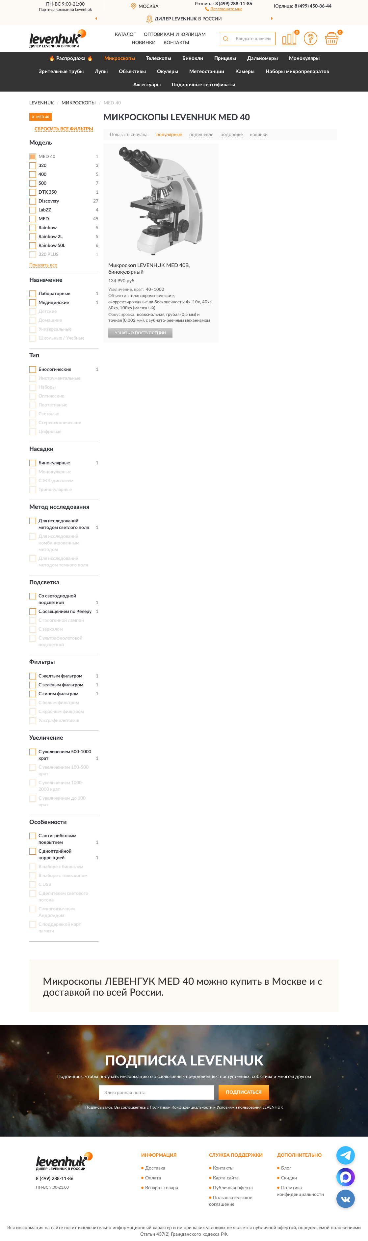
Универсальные (55, 329)
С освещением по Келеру (65, 611)
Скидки (289, 1178)
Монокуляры (304, 58)
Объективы (132, 71)
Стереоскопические (60, 423)
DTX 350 (48, 192)
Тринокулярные (55, 489)
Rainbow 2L (51, 236)
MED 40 (47, 156)
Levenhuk (83, 10)
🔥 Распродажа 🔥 (71, 58)
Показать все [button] (43, 265)
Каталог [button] (125, 34)
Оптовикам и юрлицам (175, 34)
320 (42, 165)
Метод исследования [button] (59, 507)
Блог (286, 1168)
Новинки (144, 43)
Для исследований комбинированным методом (59, 543)
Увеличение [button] (46, 738)
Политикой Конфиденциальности (181, 1107)
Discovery (49, 201)
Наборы (47, 387)
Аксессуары (147, 84)
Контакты (176, 43)
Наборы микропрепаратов (297, 71)
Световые (49, 414)
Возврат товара (161, 1188)
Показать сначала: (129, 134)
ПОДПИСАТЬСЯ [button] (244, 1092)
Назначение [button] (46, 280)
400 (42, 174)
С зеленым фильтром (61, 685)
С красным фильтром (61, 711)
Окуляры (167, 71)
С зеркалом (51, 629)
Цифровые (50, 431)
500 (42, 183)
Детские (48, 311)
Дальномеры (262, 58)
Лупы (101, 71)
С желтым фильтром (60, 676)
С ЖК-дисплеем (56, 481)
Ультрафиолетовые (59, 720)
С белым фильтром (59, 703)
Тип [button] (34, 356)
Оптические (51, 396)
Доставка (155, 1168)
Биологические (55, 369)
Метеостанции (206, 71)
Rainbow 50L (52, 245)
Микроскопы (119, 58)
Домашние (50, 320)
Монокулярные (55, 472)
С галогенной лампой (61, 620)
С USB (45, 884)
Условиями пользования (239, 1107)
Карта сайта (226, 1178)
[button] (223, 9)
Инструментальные (59, 378)
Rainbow (48, 228)
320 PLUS (49, 254)
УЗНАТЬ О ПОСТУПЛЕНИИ (140, 333)
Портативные (53, 405)
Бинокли (192, 58)
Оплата (153, 1178)
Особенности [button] (48, 822)
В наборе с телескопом (63, 875)
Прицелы (225, 58)
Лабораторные (54, 293)
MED (44, 219)
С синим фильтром (58, 694)
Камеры (244, 71)
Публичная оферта (233, 1188)
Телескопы (158, 58)
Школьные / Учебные (61, 338)
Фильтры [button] (42, 662)
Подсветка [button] (44, 583)
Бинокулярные (54, 463)
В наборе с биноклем (61, 867)
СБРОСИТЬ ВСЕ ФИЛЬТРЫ (64, 129)
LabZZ (45, 210)
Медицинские (54, 302)
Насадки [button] (41, 449)
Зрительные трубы (61, 71)
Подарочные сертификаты (203, 84)
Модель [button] (40, 143)
